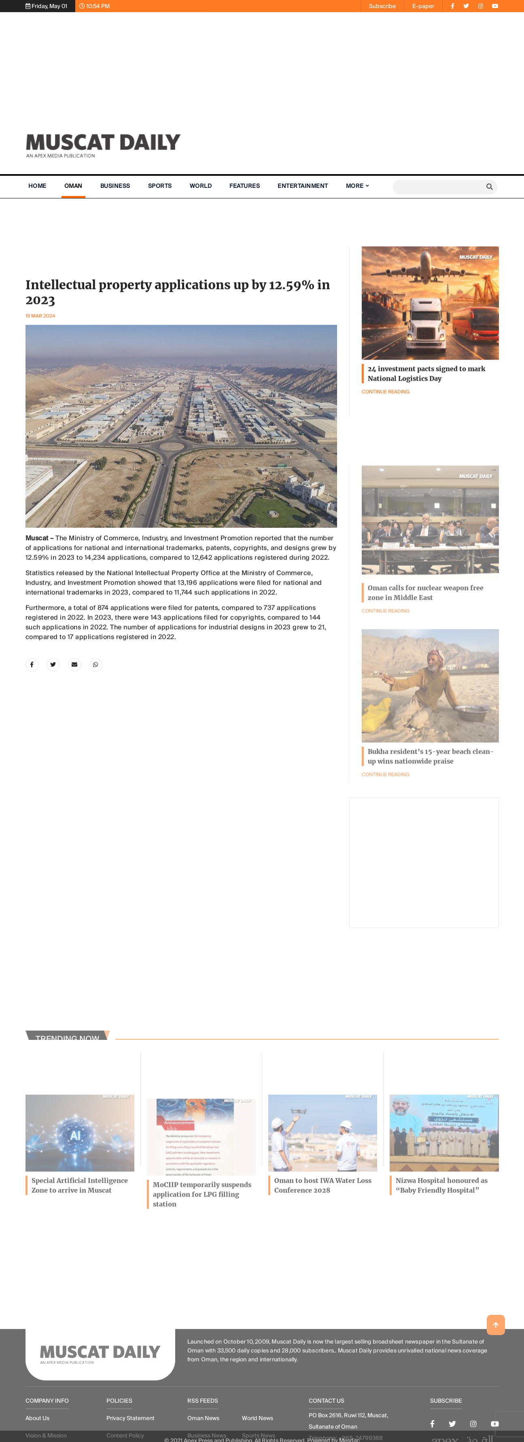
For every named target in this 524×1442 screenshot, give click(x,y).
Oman (73, 186)
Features (244, 186)
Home (37, 186)
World (201, 186)
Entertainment (303, 186)
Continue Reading (385, 835)
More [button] (355, 186)
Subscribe (382, 6)
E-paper (423, 6)
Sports (160, 186)
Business (115, 186)
